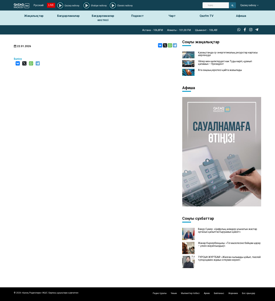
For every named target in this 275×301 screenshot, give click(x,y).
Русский (38, 5)
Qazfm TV (206, 16)
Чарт (172, 16)
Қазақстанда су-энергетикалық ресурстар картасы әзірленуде (228, 54)
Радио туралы (160, 293)
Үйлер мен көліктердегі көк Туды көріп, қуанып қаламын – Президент (225, 62)
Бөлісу (18, 58)
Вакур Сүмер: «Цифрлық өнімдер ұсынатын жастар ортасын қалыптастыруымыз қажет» (227, 230)
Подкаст (137, 16)
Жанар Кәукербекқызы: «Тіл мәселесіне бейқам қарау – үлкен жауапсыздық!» (229, 244)
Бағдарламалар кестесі (103, 18)
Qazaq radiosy (248, 5)
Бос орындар (248, 293)
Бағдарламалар (68, 16)
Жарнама (233, 293)
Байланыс (219, 293)
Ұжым (174, 293)
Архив (207, 293)
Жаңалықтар (33, 16)
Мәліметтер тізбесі (190, 293)
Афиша (241, 16)
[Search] (216, 5)
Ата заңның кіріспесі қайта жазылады (220, 70)
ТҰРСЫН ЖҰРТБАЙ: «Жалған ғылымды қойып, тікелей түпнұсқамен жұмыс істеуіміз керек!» (229, 258)
